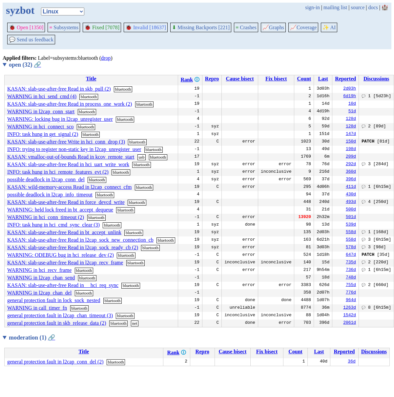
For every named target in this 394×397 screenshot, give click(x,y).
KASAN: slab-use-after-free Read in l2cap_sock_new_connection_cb (80, 240)
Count (304, 78)
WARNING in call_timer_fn (37, 308)
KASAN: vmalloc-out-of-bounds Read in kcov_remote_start (70, 157)
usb (141, 157)
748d (351, 278)
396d (351, 180)
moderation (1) (32, 337)
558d (351, 232)
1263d (349, 308)
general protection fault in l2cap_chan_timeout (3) (60, 315)
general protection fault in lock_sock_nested (53, 300)
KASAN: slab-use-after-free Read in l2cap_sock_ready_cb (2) (72, 247)
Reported (345, 78)
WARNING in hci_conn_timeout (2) (45, 217)
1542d (349, 316)
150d (351, 142)
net (134, 323)
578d (351, 248)
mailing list (335, 7)
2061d (349, 323)
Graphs (273, 27)
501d (351, 217)
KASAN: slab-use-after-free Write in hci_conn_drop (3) (66, 141)
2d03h (349, 89)
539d (351, 225)
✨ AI (329, 27)
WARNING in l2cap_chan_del (39, 293)
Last (323, 78)
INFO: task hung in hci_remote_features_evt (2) (58, 172)
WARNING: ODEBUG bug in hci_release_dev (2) (60, 255)
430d (351, 195)
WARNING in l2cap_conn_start (40, 111)
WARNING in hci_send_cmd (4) (41, 96)
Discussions (376, 78)
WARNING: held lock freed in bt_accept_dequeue (60, 209)
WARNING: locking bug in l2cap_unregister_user (60, 119)
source (358, 7)
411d (351, 187)
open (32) (25, 64)
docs (373, 7)
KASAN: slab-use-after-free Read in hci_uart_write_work (68, 164)
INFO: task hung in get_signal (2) (42, 134)
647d (351, 255)
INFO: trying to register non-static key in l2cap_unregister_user (74, 149)
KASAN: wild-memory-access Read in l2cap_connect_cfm (69, 187)
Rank (187, 79)
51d (352, 112)
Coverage (303, 27)
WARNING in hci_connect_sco (40, 126)
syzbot (20, 10)
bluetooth (123, 89)
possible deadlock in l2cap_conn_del (46, 179)
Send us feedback (31, 39)
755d (351, 285)
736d (351, 270)
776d (351, 293)
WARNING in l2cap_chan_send (41, 277)
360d (351, 172)
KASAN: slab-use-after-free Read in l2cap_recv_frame (65, 262)
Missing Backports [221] (201, 27)
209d (351, 157)
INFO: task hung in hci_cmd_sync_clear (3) (53, 225)
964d (351, 300)
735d (351, 263)
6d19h (349, 96)
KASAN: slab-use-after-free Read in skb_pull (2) (59, 89)
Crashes (246, 27)
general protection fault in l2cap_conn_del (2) (55, 361)
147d (351, 134)
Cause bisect (240, 78)
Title (91, 78)
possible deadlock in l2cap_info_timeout (50, 194)
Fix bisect (276, 78)
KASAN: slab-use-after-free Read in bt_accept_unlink (64, 232)
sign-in (312, 7)
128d (351, 119)
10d (352, 104)
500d (351, 210)
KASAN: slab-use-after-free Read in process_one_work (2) (69, 104)
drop (106, 58)
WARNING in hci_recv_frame (39, 270)
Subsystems (63, 27)
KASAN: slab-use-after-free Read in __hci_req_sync (62, 285)
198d (351, 149)
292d (351, 164)
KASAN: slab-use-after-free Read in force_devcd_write (66, 202)
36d (351, 362)
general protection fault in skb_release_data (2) (56, 323)
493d (351, 202)
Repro (212, 78)
